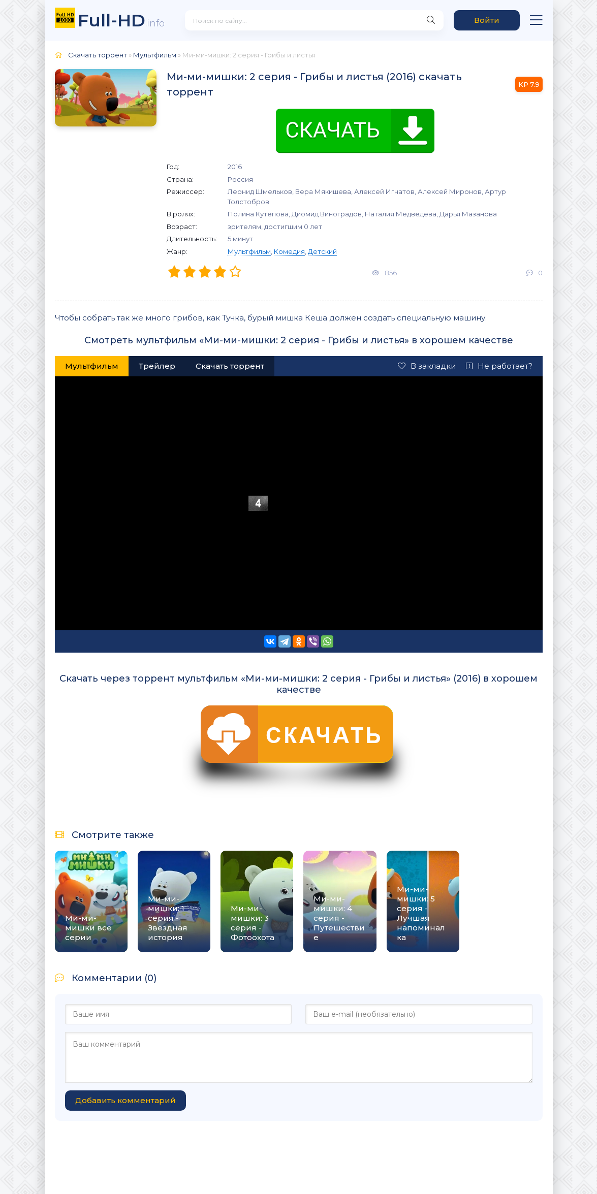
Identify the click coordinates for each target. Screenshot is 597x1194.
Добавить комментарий (125, 1100)
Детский (322, 251)
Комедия (289, 251)
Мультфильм (249, 251)
